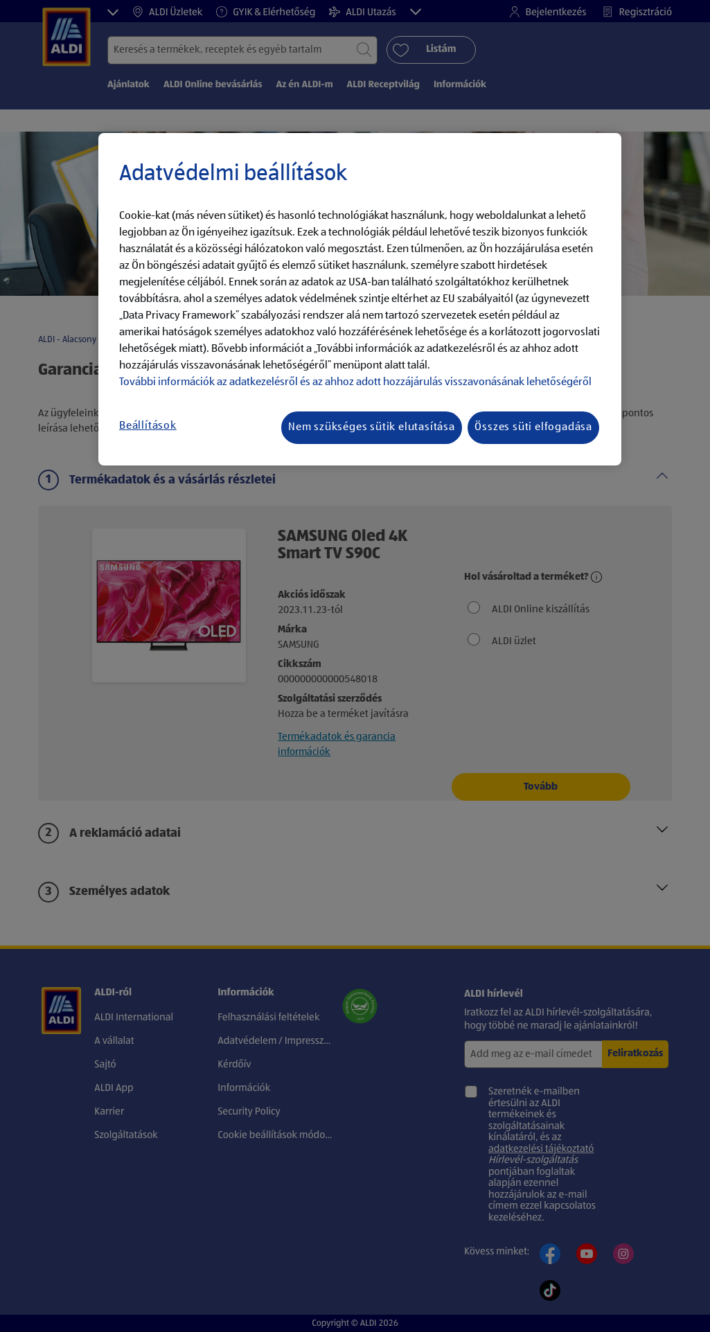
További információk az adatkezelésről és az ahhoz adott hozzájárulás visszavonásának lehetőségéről (355, 382)
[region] (359, 299)
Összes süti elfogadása (533, 427)
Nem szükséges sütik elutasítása (371, 427)
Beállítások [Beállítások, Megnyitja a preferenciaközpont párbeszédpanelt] (148, 426)
